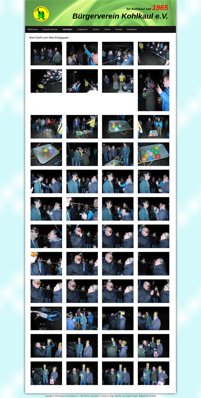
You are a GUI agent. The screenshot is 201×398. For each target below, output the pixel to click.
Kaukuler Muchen (50, 29)
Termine (95, 29)
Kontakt (119, 29)
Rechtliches (132, 29)
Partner (107, 29)
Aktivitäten (67, 29)
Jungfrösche (82, 29)
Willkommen (33, 29)
